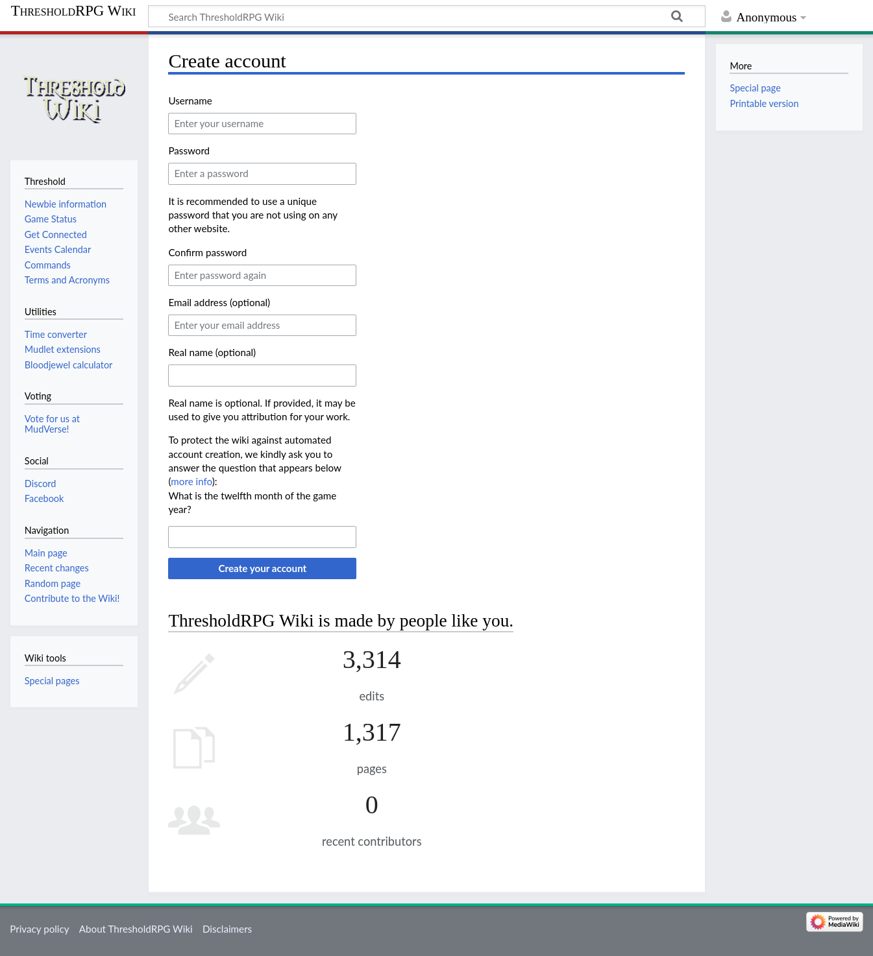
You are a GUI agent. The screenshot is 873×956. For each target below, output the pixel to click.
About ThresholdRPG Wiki (136, 929)
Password (189, 150)
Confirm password (207, 252)
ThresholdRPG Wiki (73, 11)
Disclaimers (227, 929)
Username (190, 100)
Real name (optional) (212, 352)
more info (191, 481)
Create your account (262, 568)
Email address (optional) (219, 302)
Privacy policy (39, 929)
